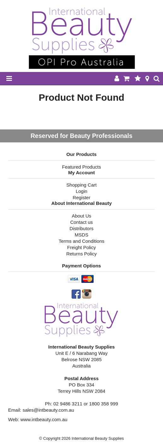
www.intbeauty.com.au (43, 419)
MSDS (81, 234)
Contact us (81, 222)
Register (81, 197)
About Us (81, 215)
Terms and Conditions (81, 241)
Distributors (82, 228)
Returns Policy (81, 253)
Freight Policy (81, 247)
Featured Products (81, 167)
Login (81, 191)
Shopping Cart (82, 185)
